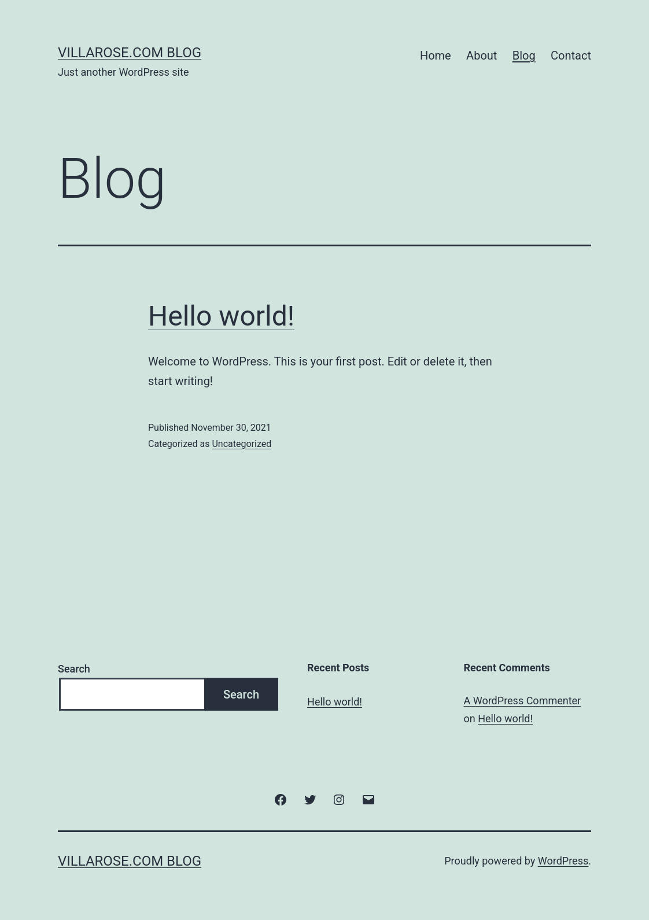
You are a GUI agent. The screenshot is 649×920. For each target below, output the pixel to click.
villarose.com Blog (129, 53)
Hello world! (221, 316)
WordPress (563, 861)
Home (435, 55)
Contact (571, 55)
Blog (524, 55)
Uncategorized (241, 443)
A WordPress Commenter (522, 700)
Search (74, 669)
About (481, 55)
